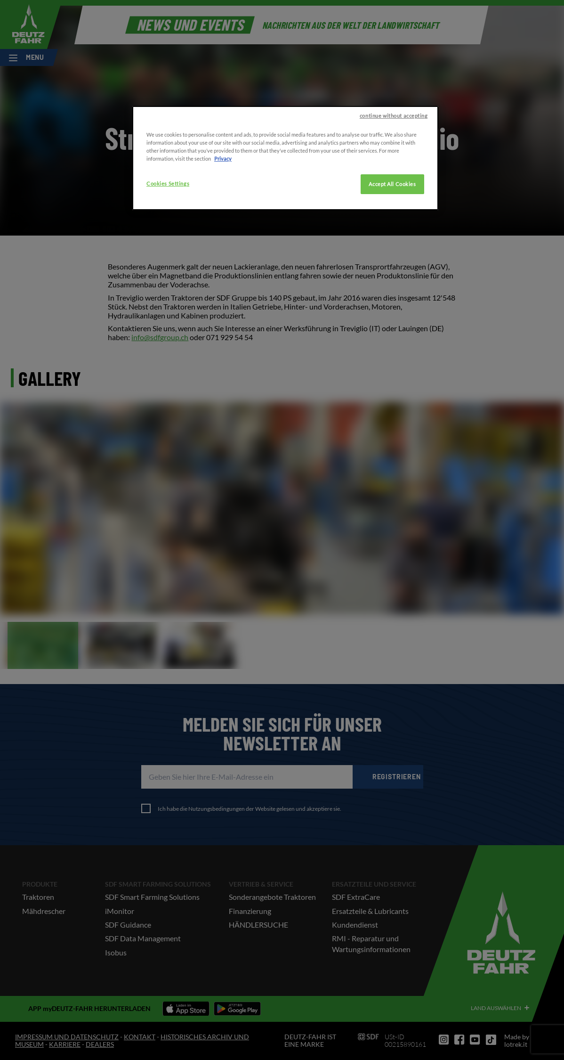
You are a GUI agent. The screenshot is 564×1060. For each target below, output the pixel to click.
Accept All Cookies (392, 237)
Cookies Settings (167, 237)
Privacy (223, 212)
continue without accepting (394, 169)
